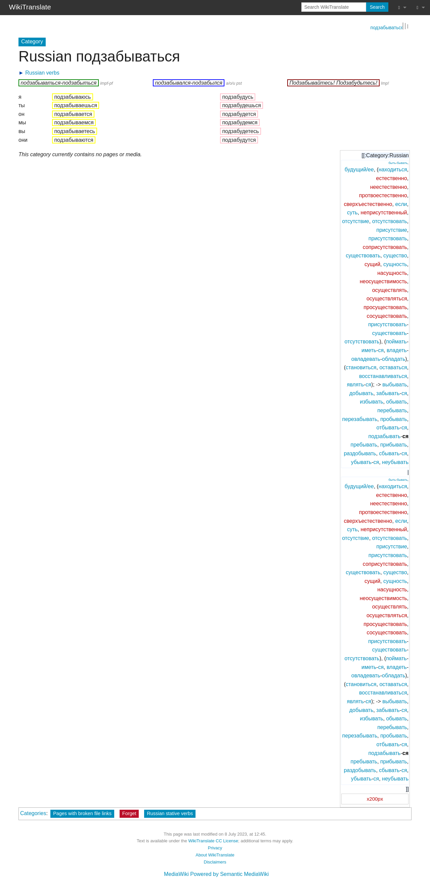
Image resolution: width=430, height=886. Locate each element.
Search (377, 7)
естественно (391, 178)
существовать (363, 255)
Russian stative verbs (170, 812)
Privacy (215, 847)
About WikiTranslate (215, 854)
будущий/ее (359, 169)
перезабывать (359, 418)
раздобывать (360, 453)
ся (381, 350)
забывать (387, 393)
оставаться (393, 367)
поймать (396, 341)
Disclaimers (215, 861)
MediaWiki (176, 874)
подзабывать (384, 436)
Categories (33, 812)
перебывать (392, 410)
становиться (361, 367)
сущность (395, 264)
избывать (371, 401)
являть (355, 384)
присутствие (391, 229)
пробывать (393, 418)
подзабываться (387, 27)
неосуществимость (383, 281)
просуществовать (385, 307)
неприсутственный (384, 212)
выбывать (394, 384)
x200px (375, 798)
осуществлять (389, 289)
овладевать (365, 358)
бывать (402, 162)
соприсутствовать (385, 247)
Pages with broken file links (82, 812)
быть (392, 162)
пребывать (363, 444)
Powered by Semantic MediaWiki (229, 874)
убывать (361, 461)
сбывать (389, 453)
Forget (129, 812)
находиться (393, 169)
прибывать (393, 444)
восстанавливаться (383, 375)
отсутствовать (389, 221)
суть (352, 212)
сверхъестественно (368, 204)
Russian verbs (42, 72)
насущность (392, 272)
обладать (393, 358)
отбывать (387, 427)
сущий (372, 264)
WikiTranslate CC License (213, 840)
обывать (396, 401)
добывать (361, 393)
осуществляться (387, 298)
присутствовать (388, 238)
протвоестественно (383, 195)
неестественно (388, 186)
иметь (368, 350)
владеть (397, 350)
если (401, 204)
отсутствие (355, 221)
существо (395, 255)
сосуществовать (387, 315)
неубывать (395, 461)
